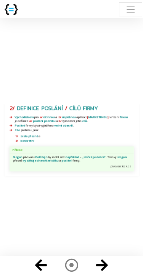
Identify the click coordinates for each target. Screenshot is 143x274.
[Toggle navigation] (130, 9)
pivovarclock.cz (120, 166)
